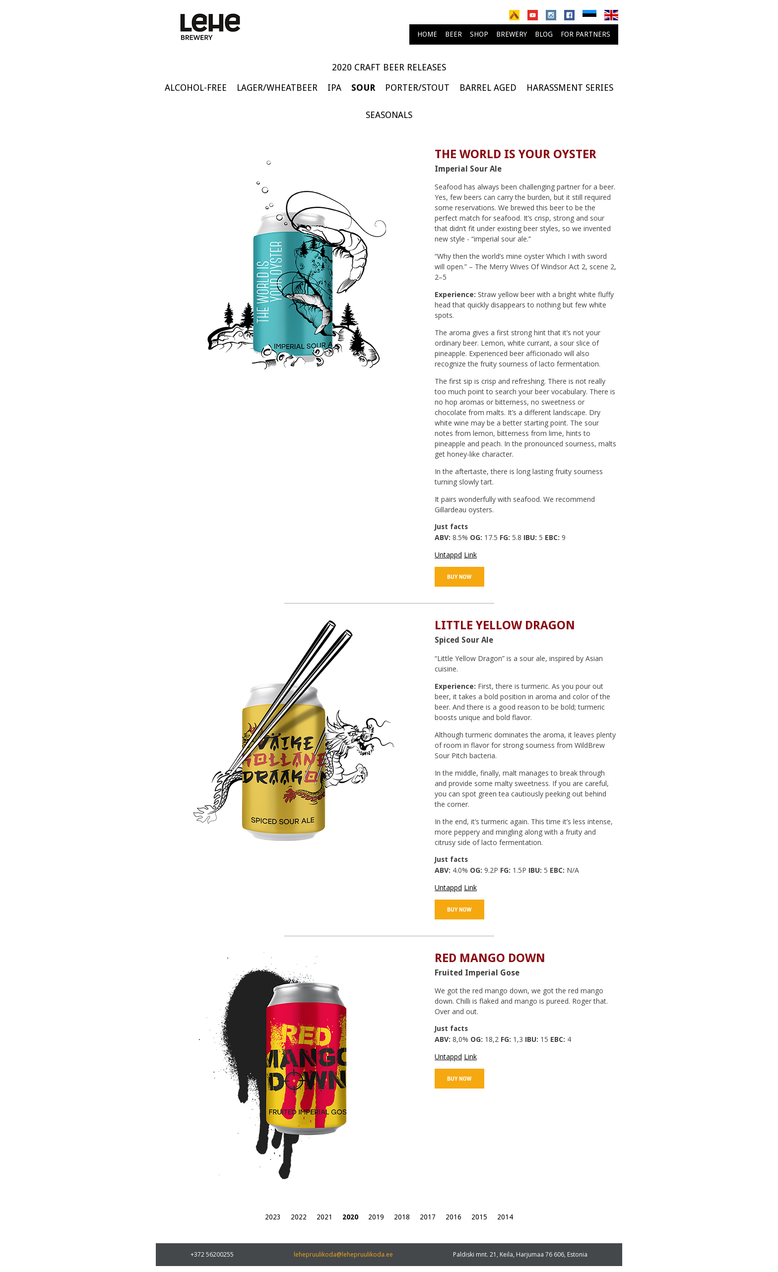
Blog (544, 34)
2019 (376, 1217)
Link (470, 554)
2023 (273, 1217)
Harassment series (569, 87)
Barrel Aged (488, 87)
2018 (402, 1217)
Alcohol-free (196, 87)
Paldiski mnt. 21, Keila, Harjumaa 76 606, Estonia (520, 1254)
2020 (350, 1217)
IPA (334, 87)
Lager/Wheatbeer (277, 87)
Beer (453, 34)
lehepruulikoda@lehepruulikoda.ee (343, 1254)
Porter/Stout (417, 87)
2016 (453, 1217)
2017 (428, 1217)
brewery (511, 34)
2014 (505, 1217)
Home (427, 34)
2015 (479, 1217)
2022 (299, 1217)
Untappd (448, 554)
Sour (363, 87)
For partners (585, 34)
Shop (479, 34)
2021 (324, 1217)
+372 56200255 (212, 1254)
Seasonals (389, 115)
